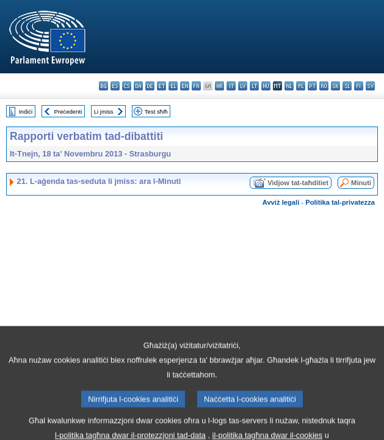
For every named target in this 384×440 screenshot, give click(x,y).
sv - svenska (370, 85)
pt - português (312, 85)
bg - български (103, 85)
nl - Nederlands (289, 85)
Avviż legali (281, 202)
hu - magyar (265, 85)
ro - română (323, 85)
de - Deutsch (149, 85)
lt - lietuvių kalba (254, 85)
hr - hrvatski (219, 85)
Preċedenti (68, 111)
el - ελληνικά (173, 85)
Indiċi (25, 111)
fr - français (196, 85)
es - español (115, 85)
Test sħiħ (156, 111)
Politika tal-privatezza (340, 202)
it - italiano (231, 85)
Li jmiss (104, 111)
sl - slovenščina (347, 85)
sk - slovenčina (335, 85)
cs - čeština (126, 85)
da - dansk (138, 85)
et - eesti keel (161, 85)
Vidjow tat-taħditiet (297, 182)
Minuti (361, 182)
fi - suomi (358, 85)
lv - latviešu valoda (242, 85)
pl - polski (300, 85)
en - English (184, 85)
